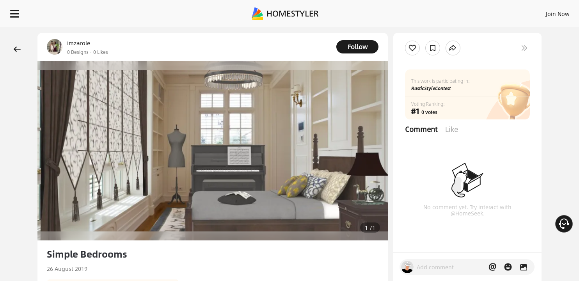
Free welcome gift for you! (417, 33)
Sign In (435, 11)
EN (490, 11)
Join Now (464, 11)
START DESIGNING (540, 11)
